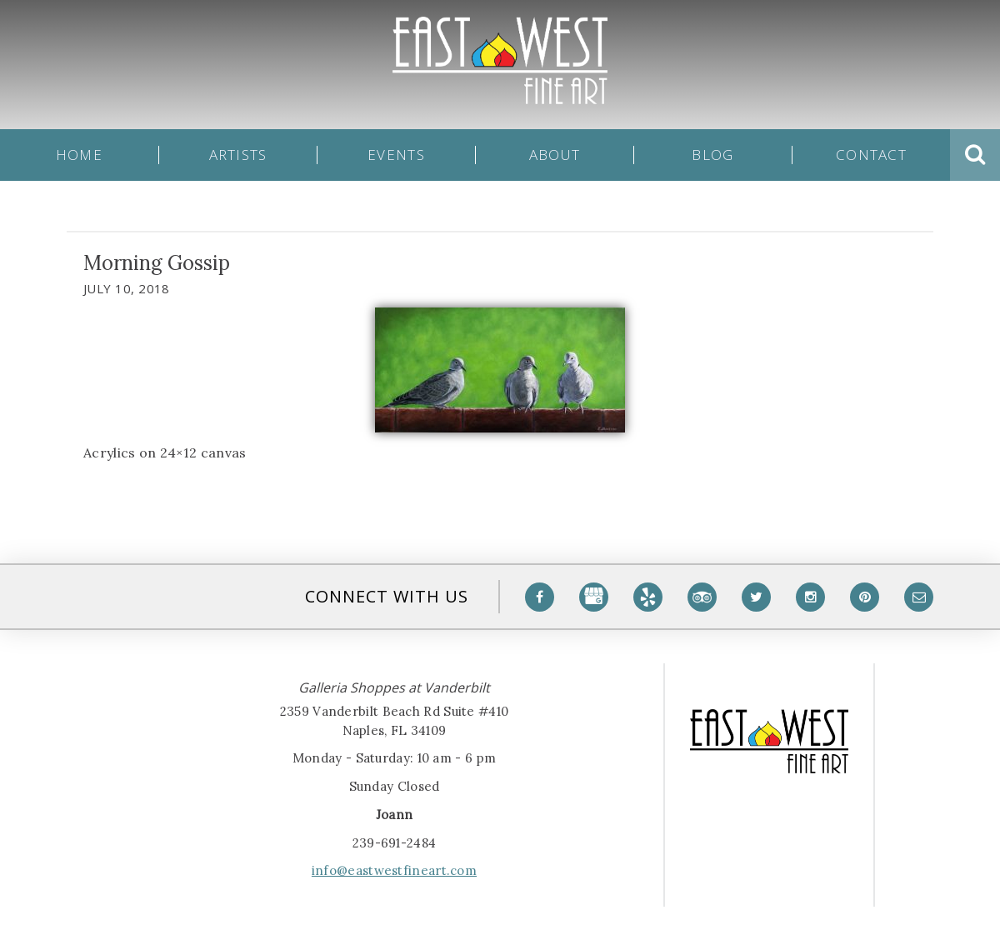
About (554, 155)
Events (396, 155)
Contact (871, 155)
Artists (238, 155)
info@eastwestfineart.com (394, 870)
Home (79, 155)
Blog (712, 155)
